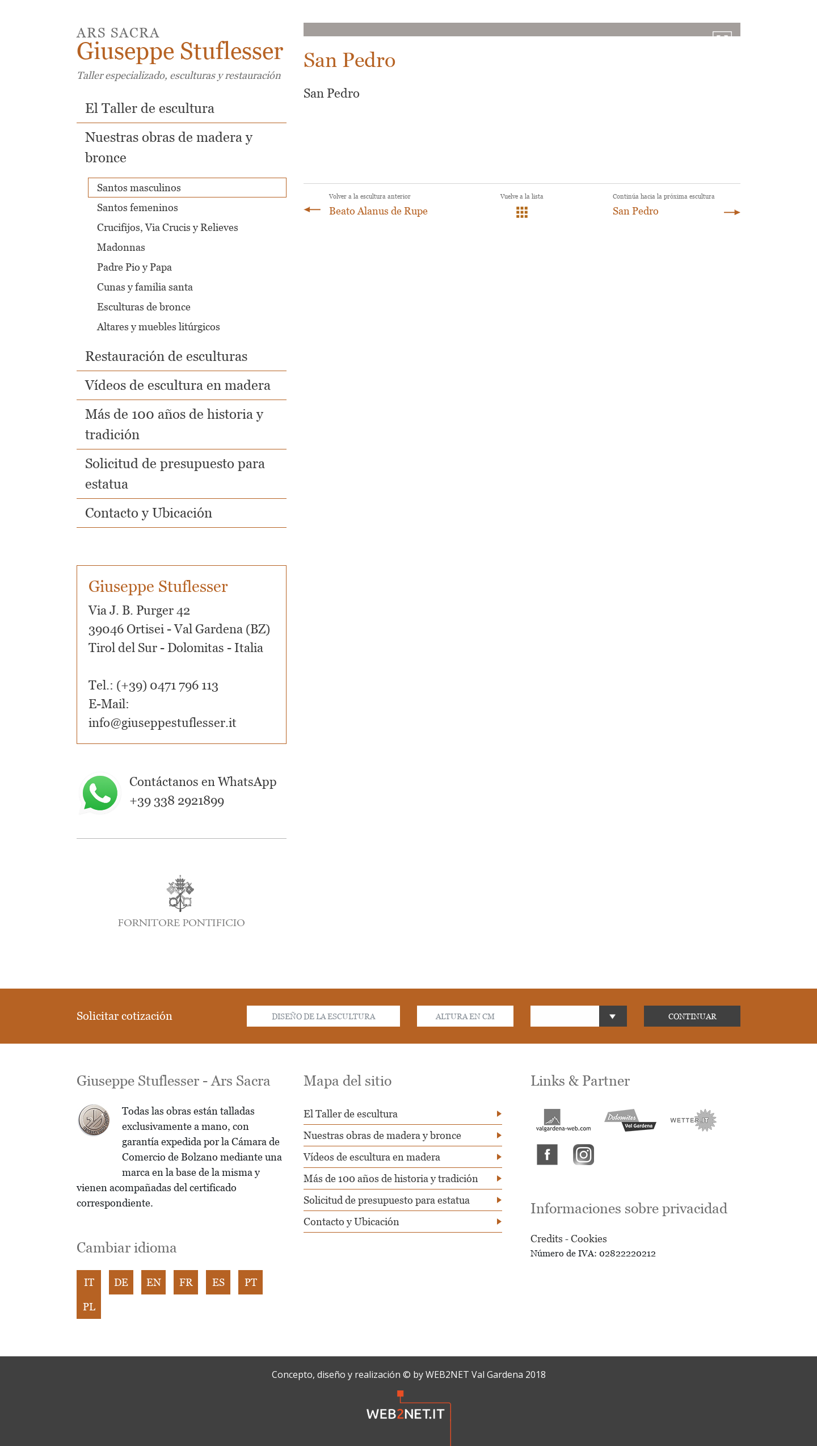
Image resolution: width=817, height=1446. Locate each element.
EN (153, 1282)
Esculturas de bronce (144, 307)
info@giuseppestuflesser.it (163, 722)
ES (218, 1282)
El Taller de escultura (149, 108)
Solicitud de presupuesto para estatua (387, 1200)
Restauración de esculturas (166, 356)
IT (89, 1282)
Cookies (589, 1239)
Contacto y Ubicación (148, 513)
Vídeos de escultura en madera (178, 385)
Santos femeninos (137, 207)
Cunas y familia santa (145, 287)
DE (121, 1282)
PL (89, 1307)
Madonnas (121, 247)
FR (186, 1282)
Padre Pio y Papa (134, 267)
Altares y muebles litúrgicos (158, 327)
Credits (546, 1239)
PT (251, 1282)
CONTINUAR (692, 1016)
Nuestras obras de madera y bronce (382, 1135)
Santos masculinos (139, 188)
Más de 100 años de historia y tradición (391, 1178)
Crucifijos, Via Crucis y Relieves (167, 227)
